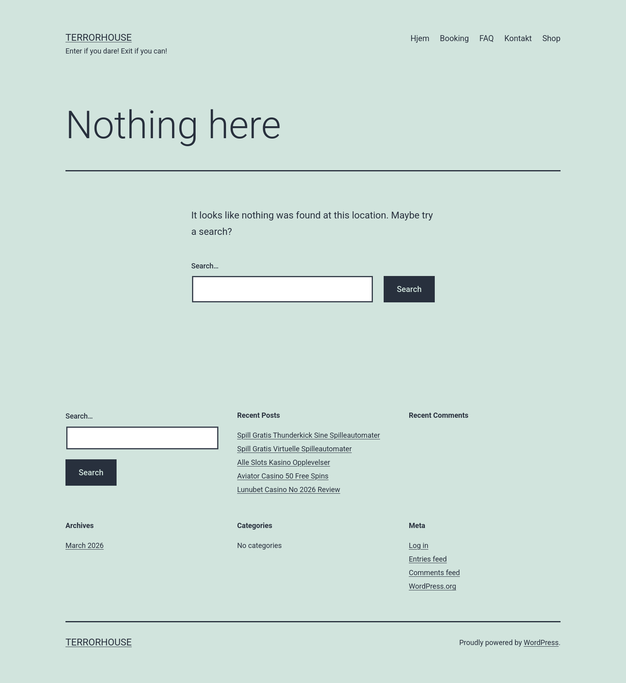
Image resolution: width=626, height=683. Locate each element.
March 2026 (84, 545)
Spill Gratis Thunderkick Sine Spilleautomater (308, 435)
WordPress (541, 642)
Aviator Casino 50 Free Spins (283, 476)
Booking (454, 38)
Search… (205, 266)
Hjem (419, 38)
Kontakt (518, 38)
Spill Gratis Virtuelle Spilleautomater (294, 449)
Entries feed (428, 559)
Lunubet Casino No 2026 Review (288, 489)
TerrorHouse (98, 37)
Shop (551, 38)
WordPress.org (432, 586)
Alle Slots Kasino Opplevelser (283, 462)
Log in (418, 545)
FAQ (486, 38)
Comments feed (434, 572)
